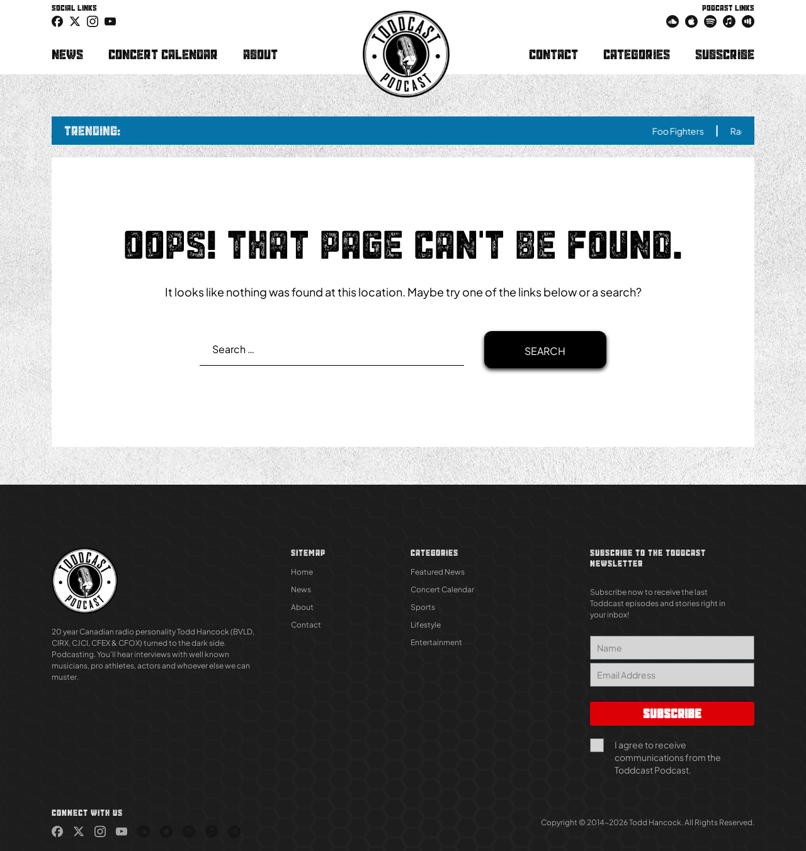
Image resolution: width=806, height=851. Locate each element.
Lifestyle (426, 624)
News (67, 54)
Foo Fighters (686, 131)
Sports (423, 607)
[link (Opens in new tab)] (57, 20)
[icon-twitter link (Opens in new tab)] (75, 20)
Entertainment (436, 642)
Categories (636, 54)
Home (302, 572)
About (260, 54)
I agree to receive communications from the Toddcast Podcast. (668, 757)
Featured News (438, 572)
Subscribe (724, 54)
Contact (553, 54)
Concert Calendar (163, 54)
